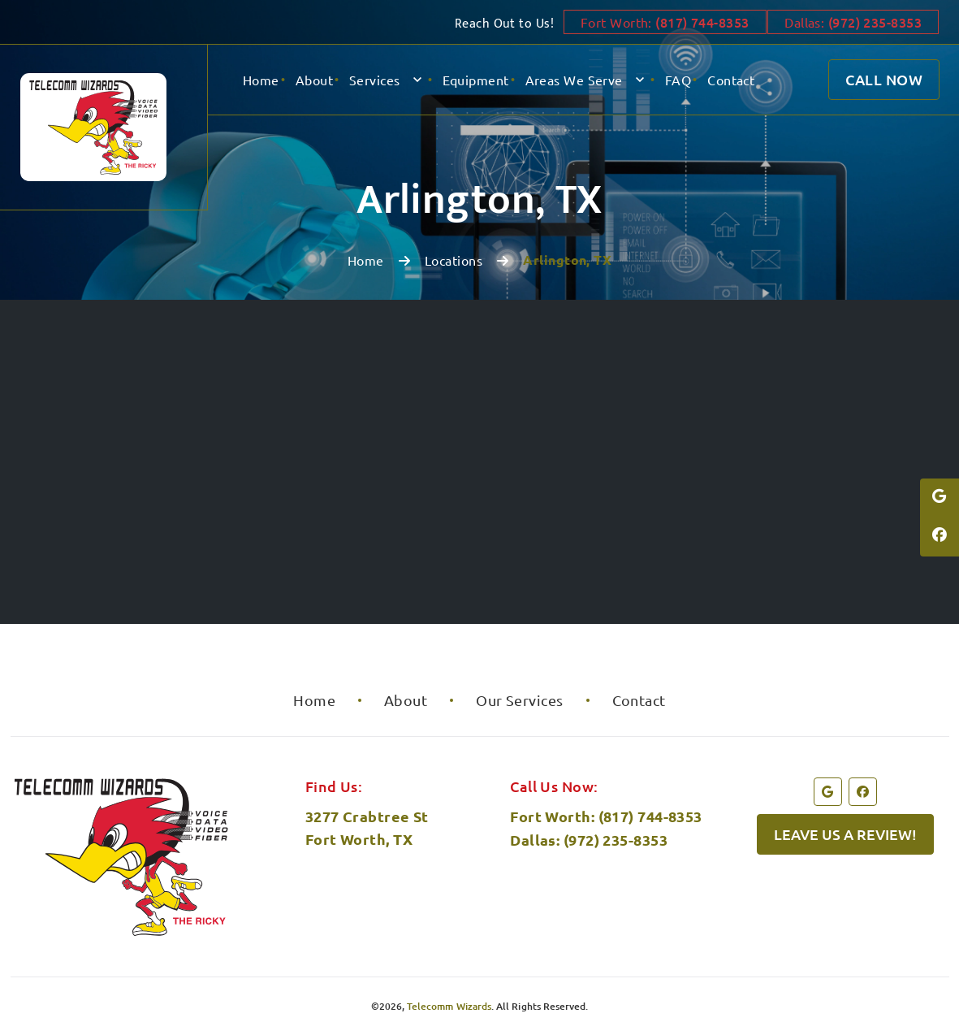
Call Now (883, 79)
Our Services (519, 699)
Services (374, 79)
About (314, 79)
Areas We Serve (574, 79)
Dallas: (853, 22)
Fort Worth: (656, 22)
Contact (730, 79)
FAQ (678, 79)
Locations (453, 260)
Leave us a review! (845, 834)
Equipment (476, 79)
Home (261, 79)
